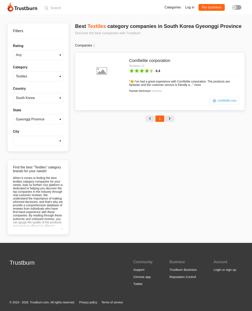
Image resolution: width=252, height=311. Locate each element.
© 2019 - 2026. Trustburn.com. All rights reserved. (42, 302)
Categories (172, 7)
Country (19, 88)
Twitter (138, 284)
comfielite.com (224, 100)
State (17, 110)
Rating (18, 46)
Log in (189, 7)
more (197, 85)
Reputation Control (183, 277)
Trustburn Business (183, 269)
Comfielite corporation (149, 60)
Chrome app (142, 277)
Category (20, 67)
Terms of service (112, 302)
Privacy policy (88, 302)
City (16, 131)
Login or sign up (225, 269)
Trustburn (22, 262)
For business (211, 7)
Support (139, 269)
